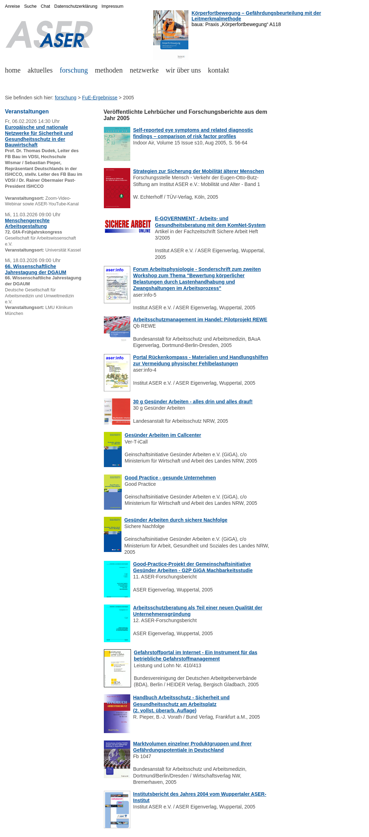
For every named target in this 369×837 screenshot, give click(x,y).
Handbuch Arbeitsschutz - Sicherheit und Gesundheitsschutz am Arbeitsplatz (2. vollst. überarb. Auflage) (181, 704)
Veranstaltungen (27, 111)
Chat (45, 6)
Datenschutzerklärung (76, 6)
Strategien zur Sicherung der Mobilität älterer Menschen (198, 171)
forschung (74, 70)
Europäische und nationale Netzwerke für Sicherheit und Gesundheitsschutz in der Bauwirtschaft (39, 136)
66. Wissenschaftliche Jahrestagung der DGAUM (35, 269)
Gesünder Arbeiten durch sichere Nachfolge (175, 520)
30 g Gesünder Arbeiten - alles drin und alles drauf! (192, 401)
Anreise (12, 6)
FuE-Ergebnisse (99, 97)
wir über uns (183, 70)
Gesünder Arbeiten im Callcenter (163, 435)
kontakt (218, 70)
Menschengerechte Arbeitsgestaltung (27, 223)
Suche (30, 6)
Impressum (112, 6)
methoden (109, 70)
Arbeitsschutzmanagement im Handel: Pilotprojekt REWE (200, 319)
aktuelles (39, 70)
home (12, 70)
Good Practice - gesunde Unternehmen (170, 477)
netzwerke (144, 70)
